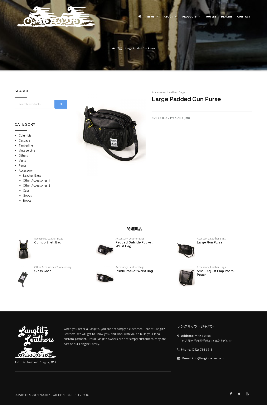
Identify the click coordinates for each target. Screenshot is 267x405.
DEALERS (227, 16)
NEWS (153, 16)
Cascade (24, 140)
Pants (22, 165)
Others (23, 155)
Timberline (26, 145)
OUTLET (211, 16)
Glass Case (43, 271)
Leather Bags (176, 92)
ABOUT (171, 16)
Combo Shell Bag (47, 242)
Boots (27, 200)
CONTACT (243, 16)
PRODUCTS (191, 16)
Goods (27, 195)
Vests (22, 160)
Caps (26, 190)
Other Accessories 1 (36, 180)
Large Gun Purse (210, 242)
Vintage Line (27, 150)
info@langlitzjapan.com (208, 358)
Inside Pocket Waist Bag (134, 271)
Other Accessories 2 (36, 185)
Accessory (159, 92)
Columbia (25, 135)
